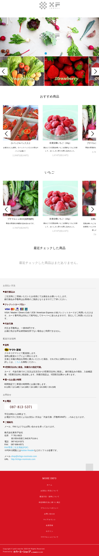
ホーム (49, 485)
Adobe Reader (27, 450)
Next (95, 71)
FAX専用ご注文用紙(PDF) (16, 447)
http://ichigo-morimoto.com (23, 459)
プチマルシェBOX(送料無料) (20, 219)
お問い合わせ (49, 514)
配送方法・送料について (49, 496)
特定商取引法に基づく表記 (49, 502)
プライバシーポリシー (49, 508)
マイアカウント (49, 519)
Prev (4, 71)
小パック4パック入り (20, 143)
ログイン (49, 531)
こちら (18, 362)
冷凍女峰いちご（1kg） (60, 143)
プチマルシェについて (49, 537)
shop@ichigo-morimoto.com (24, 456)
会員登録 (49, 525)
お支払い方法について (49, 491)
